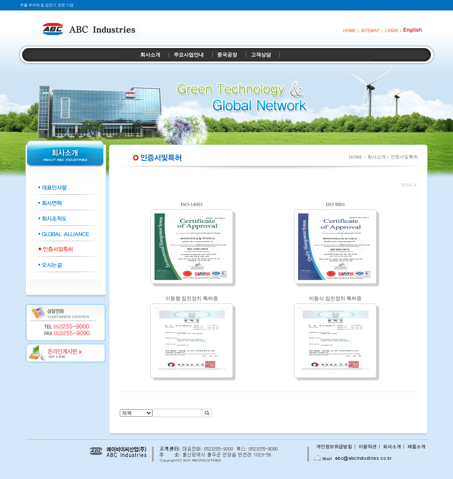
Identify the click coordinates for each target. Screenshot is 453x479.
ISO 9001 (335, 204)
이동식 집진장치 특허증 (335, 298)
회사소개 (150, 55)
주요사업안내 (189, 55)
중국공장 (227, 55)
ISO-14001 (192, 204)
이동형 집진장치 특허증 (191, 298)
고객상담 (261, 55)
